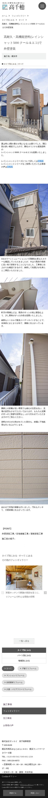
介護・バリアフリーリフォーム (18, 689)
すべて (9, 668)
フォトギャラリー (11, 710)
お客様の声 (8, 725)
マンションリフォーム (15, 675)
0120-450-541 (13, 756)
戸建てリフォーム (29, 668)
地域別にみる (24, 661)
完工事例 (7, 718)
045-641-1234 (27, 756)
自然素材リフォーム (14, 682)
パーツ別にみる (24, 655)
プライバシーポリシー (26, 785)
